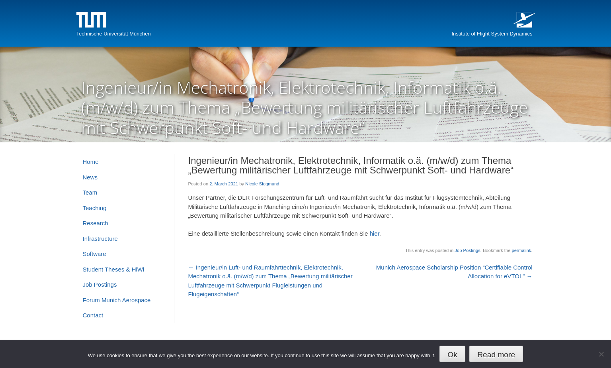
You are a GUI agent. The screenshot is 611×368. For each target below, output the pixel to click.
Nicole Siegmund (262, 183)
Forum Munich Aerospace (117, 300)
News (90, 177)
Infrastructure (100, 238)
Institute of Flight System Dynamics (491, 34)
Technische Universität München (113, 34)
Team (90, 192)
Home (91, 161)
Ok (452, 354)
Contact (93, 315)
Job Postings (467, 250)
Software (94, 253)
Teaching (95, 208)
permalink (521, 250)
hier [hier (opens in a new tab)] (374, 233)
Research (95, 223)
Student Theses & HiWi (113, 269)
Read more (496, 354)
